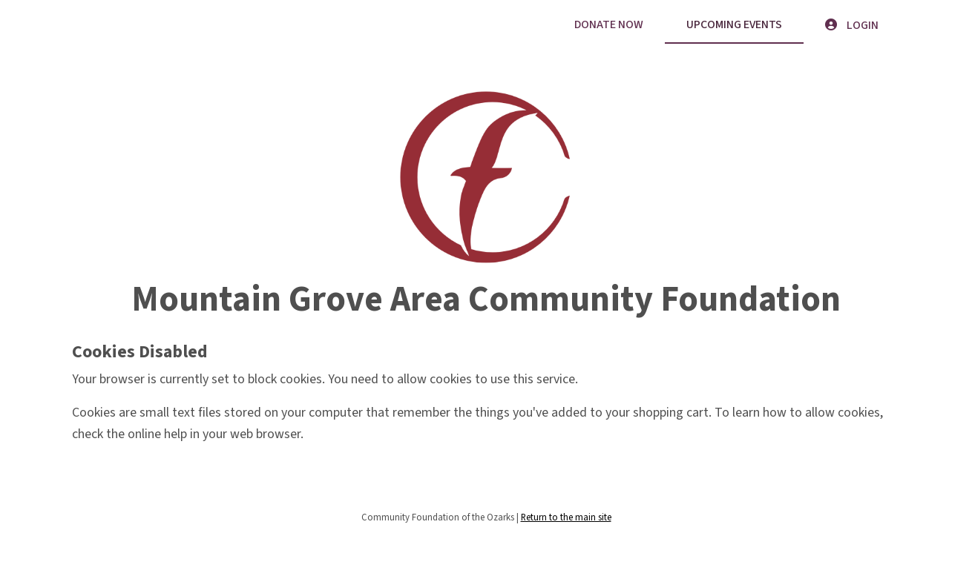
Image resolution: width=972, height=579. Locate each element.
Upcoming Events (734, 24)
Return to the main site (566, 517)
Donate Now (608, 24)
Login (852, 25)
